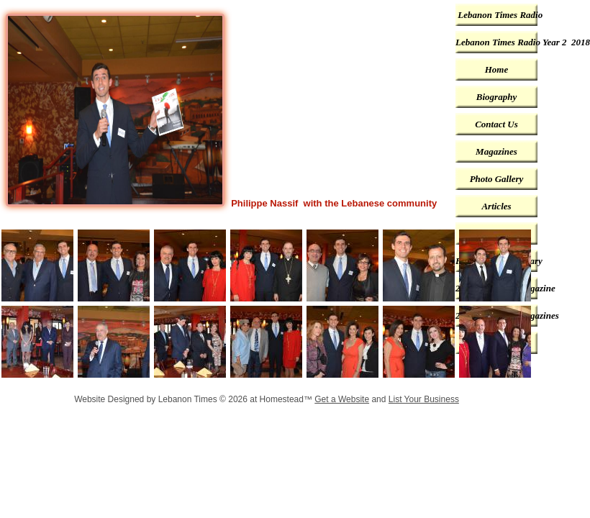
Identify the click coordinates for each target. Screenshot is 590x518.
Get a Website (341, 399)
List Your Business (424, 399)
